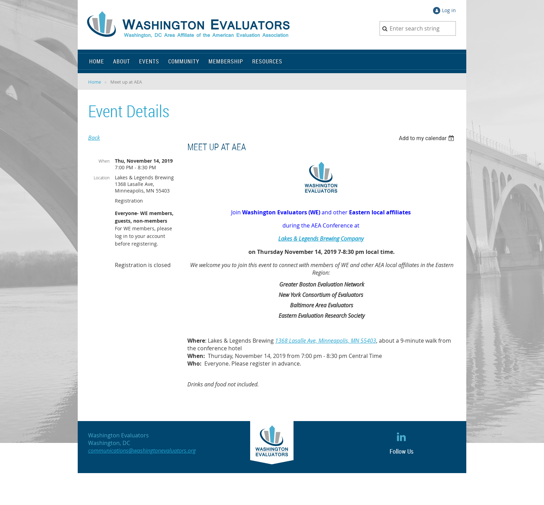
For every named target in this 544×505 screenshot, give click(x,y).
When (104, 161)
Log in (449, 10)
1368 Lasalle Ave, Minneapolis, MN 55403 (325, 340)
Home (94, 82)
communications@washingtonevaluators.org (142, 450)
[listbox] (427, 138)
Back (94, 138)
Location (102, 177)
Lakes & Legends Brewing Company (321, 238)
